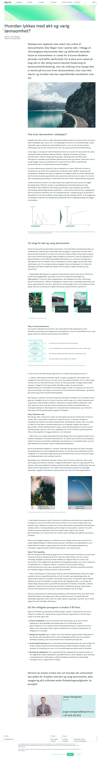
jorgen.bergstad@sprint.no (78, 711)
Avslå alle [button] (78, 754)
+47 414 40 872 (72, 715)
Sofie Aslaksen (15, 36)
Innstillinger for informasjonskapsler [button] (58, 754)
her (50, 256)
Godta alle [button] (70, 754)
